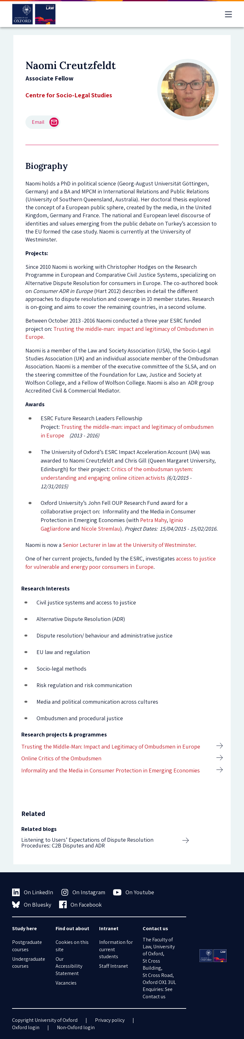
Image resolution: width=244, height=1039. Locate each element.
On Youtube (133, 892)
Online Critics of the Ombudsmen (61, 758)
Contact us (154, 996)
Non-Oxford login (76, 1027)
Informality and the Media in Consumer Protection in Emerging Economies (110, 770)
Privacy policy (110, 1020)
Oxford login (25, 1027)
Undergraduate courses (28, 962)
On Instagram (83, 892)
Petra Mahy (153, 520)
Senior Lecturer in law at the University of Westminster (129, 544)
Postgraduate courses (27, 945)
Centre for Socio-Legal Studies (68, 95)
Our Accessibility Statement (69, 966)
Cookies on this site (72, 945)
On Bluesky (31, 904)
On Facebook (80, 904)
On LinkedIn (32, 892)
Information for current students (116, 949)
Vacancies (66, 983)
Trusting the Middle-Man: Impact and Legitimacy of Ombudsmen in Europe (110, 746)
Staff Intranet (113, 966)
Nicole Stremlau (100, 528)
